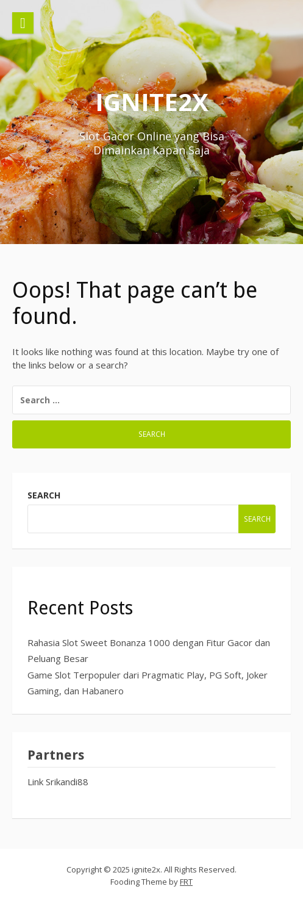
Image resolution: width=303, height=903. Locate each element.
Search (43, 495)
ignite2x (152, 101)
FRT (186, 881)
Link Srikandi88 (57, 781)
